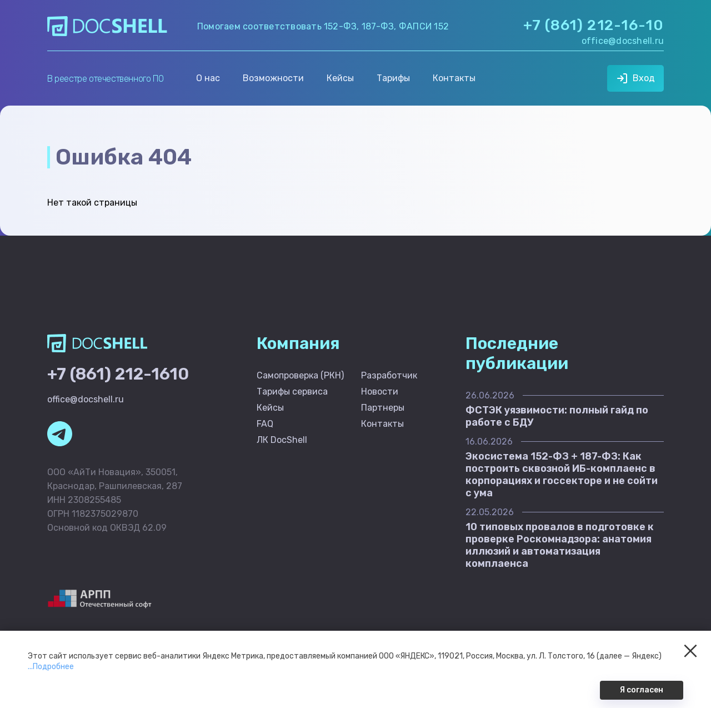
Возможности (273, 78)
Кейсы (340, 78)
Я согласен (641, 690)
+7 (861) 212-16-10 (593, 25)
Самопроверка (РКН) (300, 375)
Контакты (454, 78)
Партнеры (382, 407)
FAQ (265, 423)
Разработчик (389, 375)
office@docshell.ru (623, 41)
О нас (208, 78)
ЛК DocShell (282, 440)
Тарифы (393, 78)
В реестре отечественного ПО (105, 78)
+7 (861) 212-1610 (118, 374)
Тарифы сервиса (292, 391)
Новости (379, 391)
